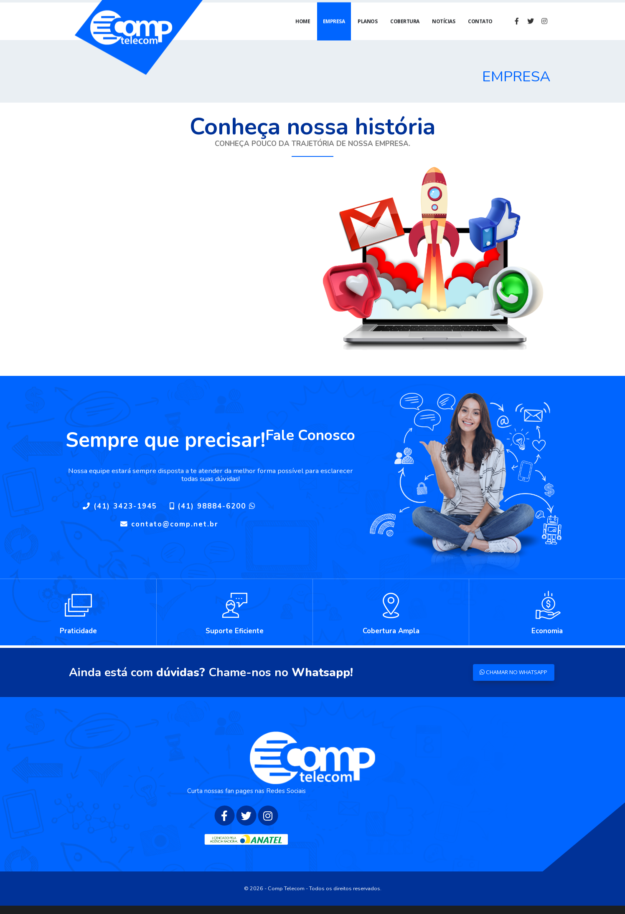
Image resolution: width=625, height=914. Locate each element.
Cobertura (404, 29)
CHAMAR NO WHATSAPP (509, 672)
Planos (367, 29)
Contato (480, 29)
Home (302, 29)
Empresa (334, 29)
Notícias (443, 29)
